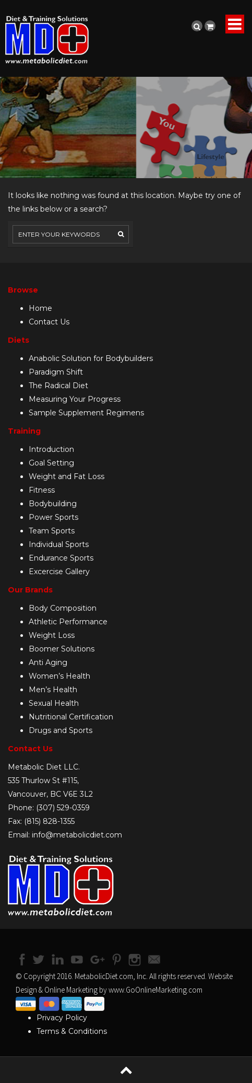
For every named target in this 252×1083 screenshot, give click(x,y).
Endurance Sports (61, 558)
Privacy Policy (62, 1017)
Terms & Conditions (72, 1031)
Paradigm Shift (56, 372)
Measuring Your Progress (75, 399)
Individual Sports (59, 544)
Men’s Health (53, 689)
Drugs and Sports (60, 730)
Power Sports (53, 517)
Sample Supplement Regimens (86, 412)
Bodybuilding (53, 503)
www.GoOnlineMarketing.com (155, 990)
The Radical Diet (58, 385)
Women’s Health (59, 676)
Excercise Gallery (59, 571)
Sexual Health (54, 703)
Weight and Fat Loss (66, 476)
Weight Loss (52, 635)
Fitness (42, 490)
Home (40, 308)
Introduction (51, 449)
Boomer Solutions (61, 649)
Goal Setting (51, 463)
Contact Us (49, 322)
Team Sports (52, 530)
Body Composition (63, 608)
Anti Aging (48, 662)
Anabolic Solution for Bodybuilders (91, 358)
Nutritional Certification (71, 716)
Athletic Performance (68, 621)
